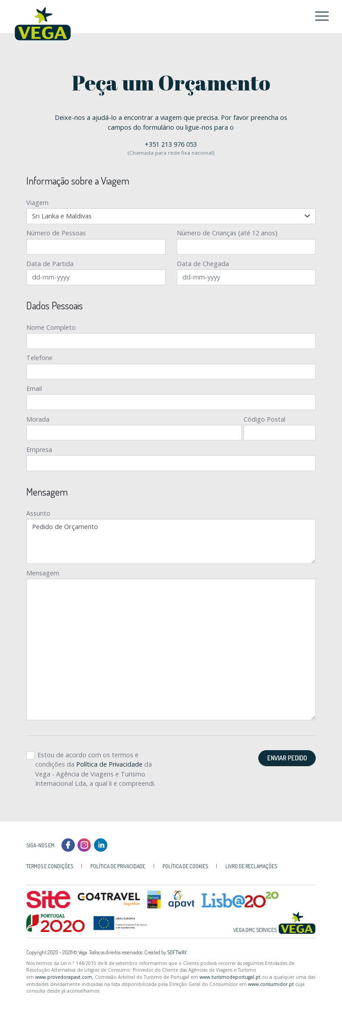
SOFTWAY (177, 952)
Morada (37, 419)
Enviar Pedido (287, 758)
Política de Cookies (185, 866)
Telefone (39, 357)
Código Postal (264, 419)
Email (34, 388)
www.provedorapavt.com (63, 977)
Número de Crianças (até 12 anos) (227, 233)
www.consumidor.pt (271, 984)
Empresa (39, 449)
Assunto (38, 513)
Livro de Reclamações (251, 866)
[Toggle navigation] (322, 15)
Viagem (37, 202)
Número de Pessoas (56, 233)
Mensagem (42, 573)
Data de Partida (49, 263)
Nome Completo (51, 327)
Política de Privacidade (109, 764)
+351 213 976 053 (171, 144)
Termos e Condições (49, 866)
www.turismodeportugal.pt (230, 977)
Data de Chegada (203, 263)
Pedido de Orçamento (171, 541)
